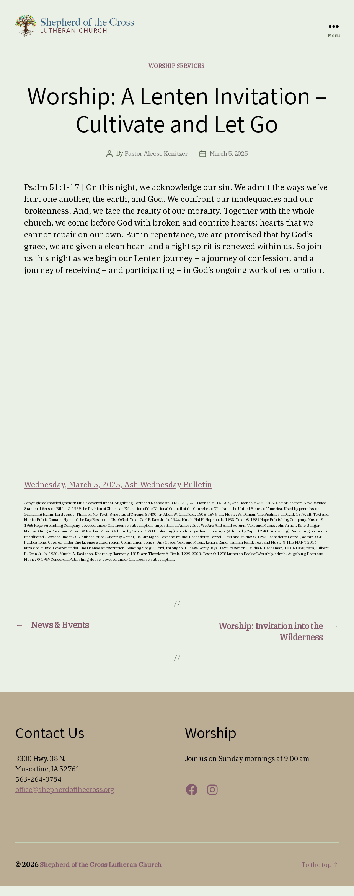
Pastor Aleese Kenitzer (155, 163)
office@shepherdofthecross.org (64, 799)
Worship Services (177, 75)
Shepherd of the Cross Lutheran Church (104, 874)
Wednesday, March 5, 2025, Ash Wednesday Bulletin (123, 493)
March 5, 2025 (229, 163)
